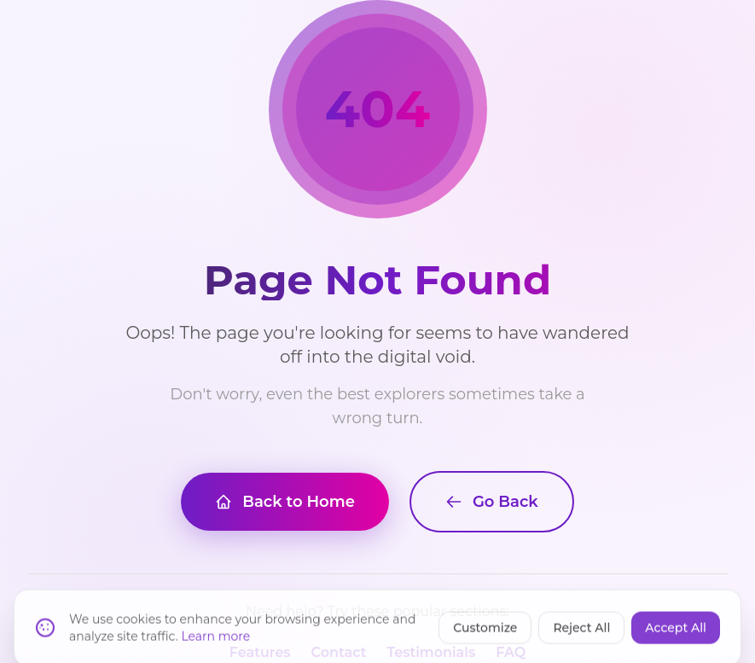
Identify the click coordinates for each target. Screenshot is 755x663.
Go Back (491, 501)
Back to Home (285, 501)
